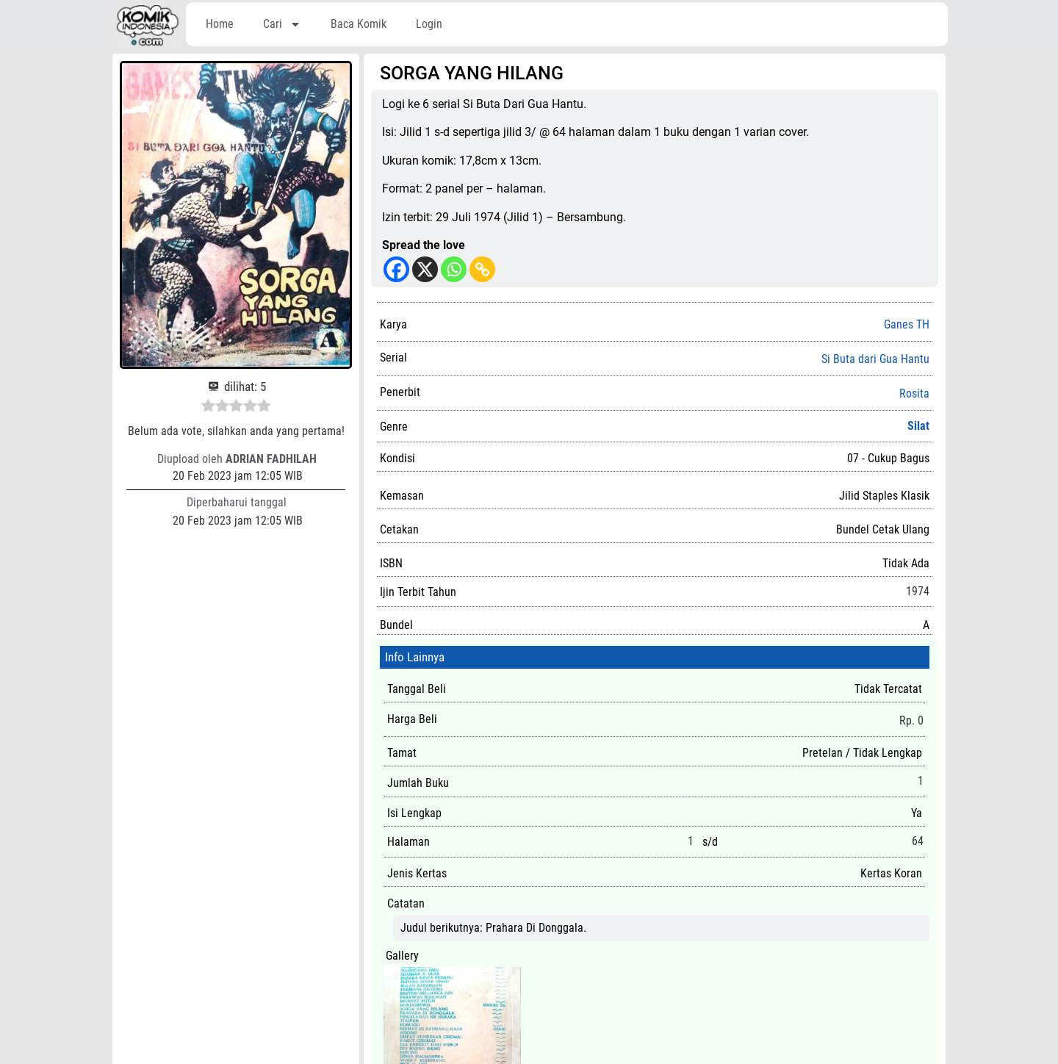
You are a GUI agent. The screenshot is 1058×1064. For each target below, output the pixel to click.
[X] (425, 269)
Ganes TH (906, 324)
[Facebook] (396, 269)
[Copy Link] (482, 269)
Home (220, 24)
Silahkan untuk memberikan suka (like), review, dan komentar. (529, 1054)
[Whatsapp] (454, 269)
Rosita (914, 394)
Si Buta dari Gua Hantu (875, 359)
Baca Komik (358, 24)
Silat (918, 426)
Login (429, 24)
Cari (282, 24)
